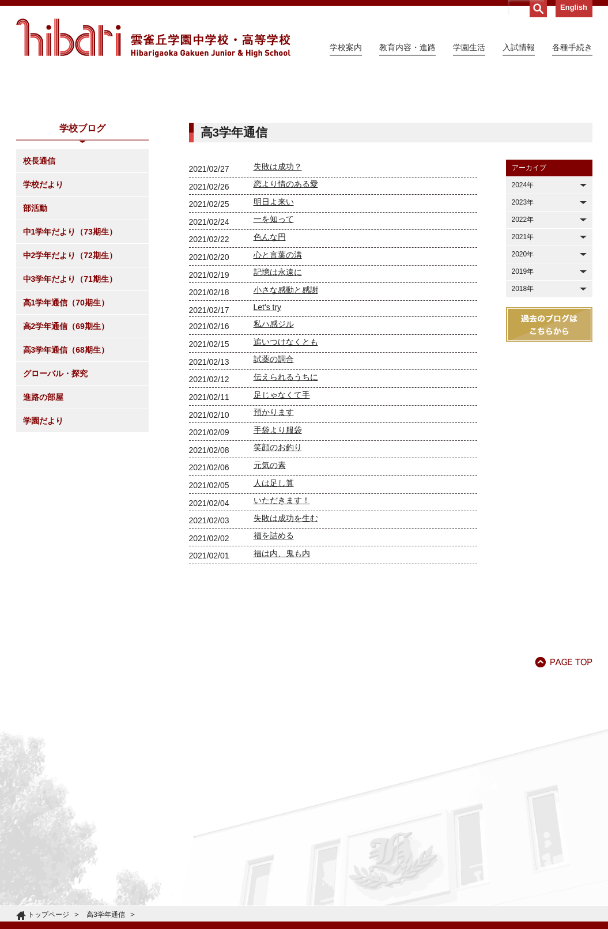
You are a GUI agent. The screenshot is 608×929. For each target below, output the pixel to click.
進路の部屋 (43, 502)
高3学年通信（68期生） (66, 454)
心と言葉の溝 (278, 359)
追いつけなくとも (286, 446)
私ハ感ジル (274, 428)
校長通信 (39, 265)
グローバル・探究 (55, 478)
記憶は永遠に (278, 377)
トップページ (48, 915)
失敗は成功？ (278, 271)
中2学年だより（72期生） (70, 360)
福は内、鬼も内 (282, 658)
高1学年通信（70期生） (66, 407)
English (573, 7)
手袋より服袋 (278, 534)
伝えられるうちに (286, 481)
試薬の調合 (274, 464)
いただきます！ (282, 605)
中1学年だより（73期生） (70, 336)
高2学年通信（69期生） (66, 431)
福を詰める (274, 640)
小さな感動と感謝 (286, 394)
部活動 (35, 313)
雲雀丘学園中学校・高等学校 (153, 38)
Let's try (268, 412)
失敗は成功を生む (286, 623)
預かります (274, 517)
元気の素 (270, 570)
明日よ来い (274, 306)
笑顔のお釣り (278, 552)
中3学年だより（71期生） (70, 383)
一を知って (274, 323)
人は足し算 (274, 587)
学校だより (43, 289)
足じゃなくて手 (282, 499)
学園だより (43, 525)
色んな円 (270, 341)
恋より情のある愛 (286, 288)
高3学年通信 (105, 915)
